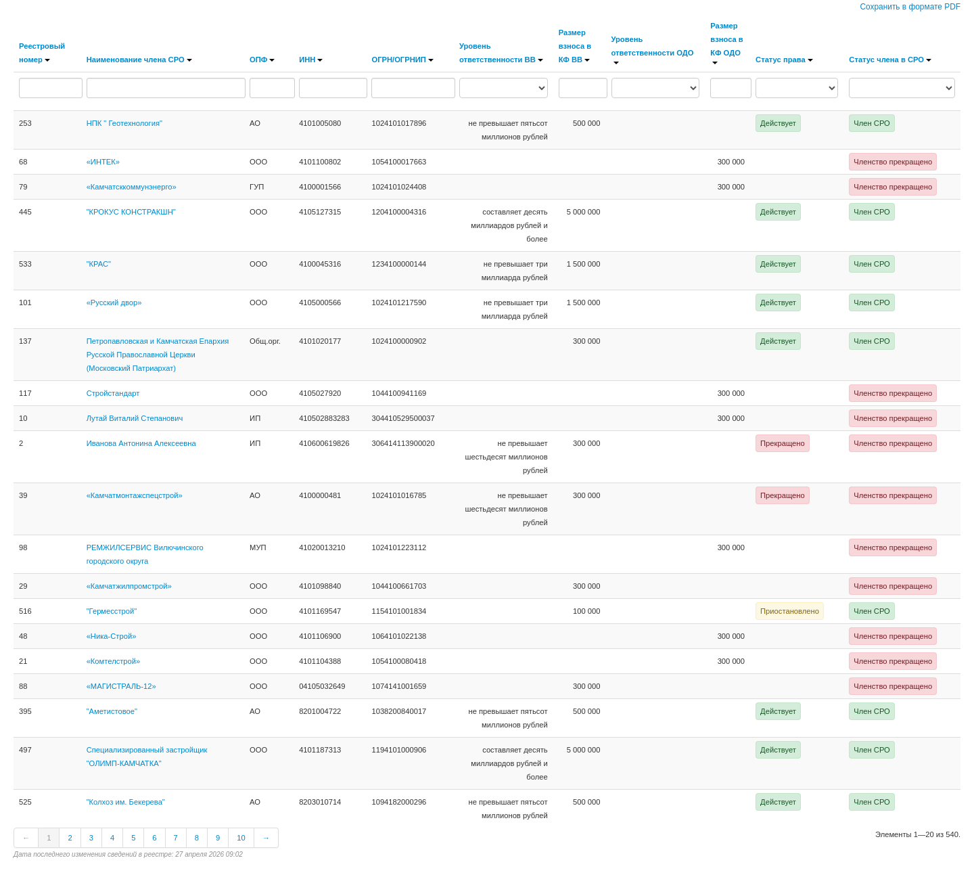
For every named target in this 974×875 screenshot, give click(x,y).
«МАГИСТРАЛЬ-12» (121, 686)
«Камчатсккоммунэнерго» (132, 187)
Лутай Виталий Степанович (135, 418)
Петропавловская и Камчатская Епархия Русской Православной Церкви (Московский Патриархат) (158, 354)
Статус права (784, 59)
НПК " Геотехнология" (124, 123)
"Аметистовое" (112, 711)
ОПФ (262, 59)
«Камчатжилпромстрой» (129, 586)
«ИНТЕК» (103, 162)
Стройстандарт (113, 393)
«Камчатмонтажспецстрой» (135, 495)
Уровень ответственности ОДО (652, 49)
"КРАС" (99, 264)
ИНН (311, 59)
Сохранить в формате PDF (910, 7)
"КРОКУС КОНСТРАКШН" (131, 212)
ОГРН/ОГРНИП (402, 59)
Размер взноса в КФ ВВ (575, 46)
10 (241, 838)
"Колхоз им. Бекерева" (126, 802)
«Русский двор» (114, 302)
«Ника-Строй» (112, 636)
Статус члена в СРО (890, 59)
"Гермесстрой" (112, 611)
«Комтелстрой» (114, 661)
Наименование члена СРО (139, 59)
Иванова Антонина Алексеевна (141, 443)
